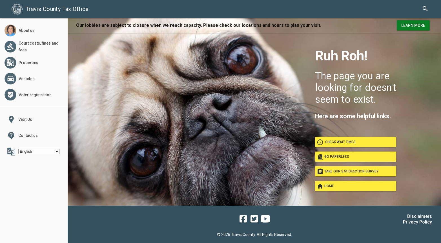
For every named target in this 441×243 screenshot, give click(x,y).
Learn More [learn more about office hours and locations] (413, 25)
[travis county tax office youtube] (265, 221)
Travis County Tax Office (50, 9)
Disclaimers (419, 216)
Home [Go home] (355, 186)
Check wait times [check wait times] (355, 142)
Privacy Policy (417, 222)
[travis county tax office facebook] (243, 221)
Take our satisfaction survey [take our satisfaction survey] (355, 171)
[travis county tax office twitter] (254, 221)
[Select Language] (38, 151)
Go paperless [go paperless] (355, 157)
